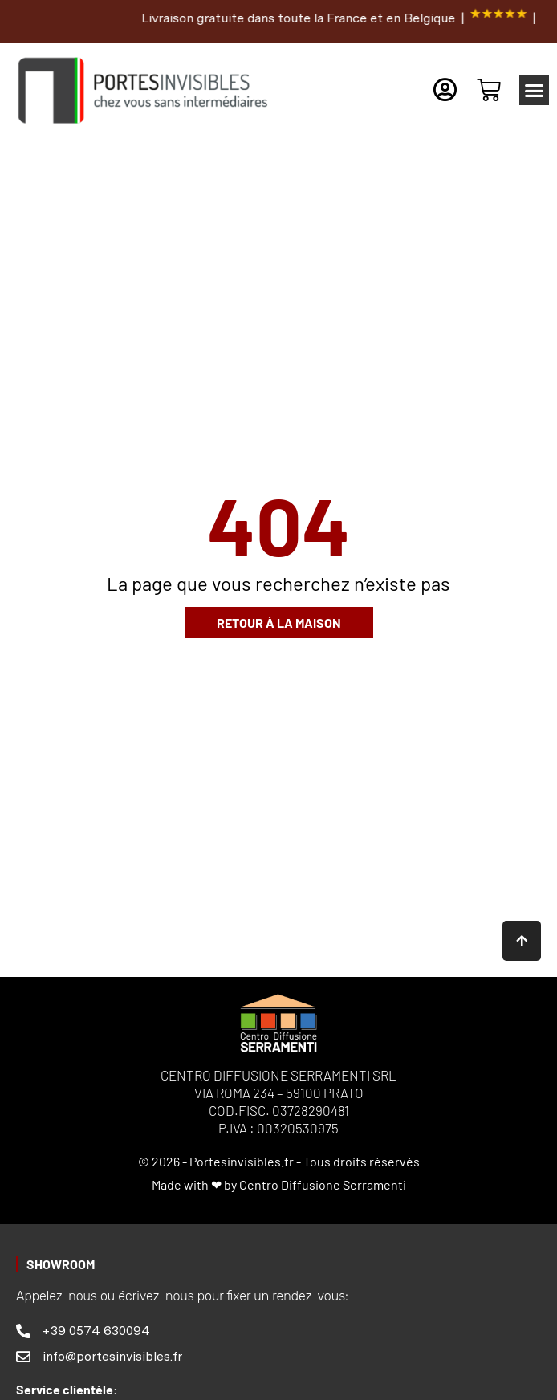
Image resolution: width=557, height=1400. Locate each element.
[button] (534, 90)
